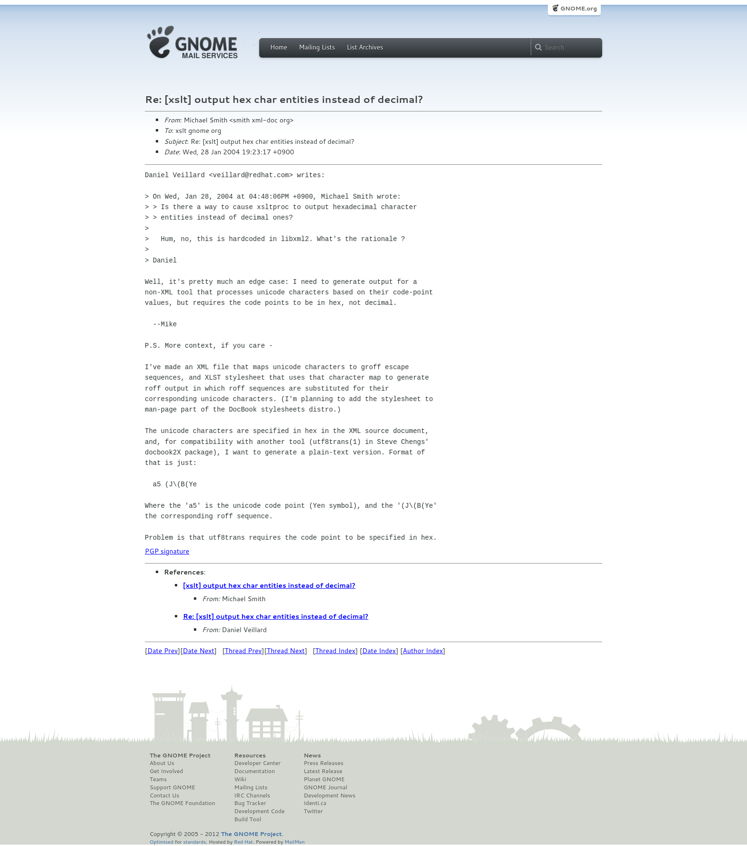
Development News (329, 795)
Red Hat (243, 841)
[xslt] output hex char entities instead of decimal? (269, 585)
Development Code (259, 811)
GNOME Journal (325, 787)
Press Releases (323, 763)
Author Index (423, 650)
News (312, 755)
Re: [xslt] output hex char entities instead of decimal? (275, 616)
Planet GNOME (323, 779)
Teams (158, 779)
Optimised (161, 841)
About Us (162, 763)
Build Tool (247, 819)
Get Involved (166, 771)
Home (278, 47)
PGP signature (167, 551)
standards (194, 841)
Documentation (254, 771)
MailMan (294, 841)
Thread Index (335, 650)
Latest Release (322, 771)
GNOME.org (578, 8)
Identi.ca (314, 803)
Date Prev (162, 650)
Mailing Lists (317, 47)
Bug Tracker (250, 803)
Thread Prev (243, 650)
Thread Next (286, 650)
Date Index (379, 650)
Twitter (313, 811)
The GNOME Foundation (182, 803)
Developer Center (257, 763)
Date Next (198, 650)
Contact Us (164, 795)
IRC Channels (252, 795)
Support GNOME (172, 787)
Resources (250, 755)
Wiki (240, 779)
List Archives (365, 47)
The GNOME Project (180, 755)
